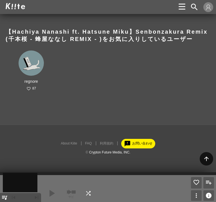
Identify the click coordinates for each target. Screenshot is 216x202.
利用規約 (106, 143)
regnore (31, 81)
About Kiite (69, 143)
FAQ (88, 143)
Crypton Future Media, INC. (109, 152)
